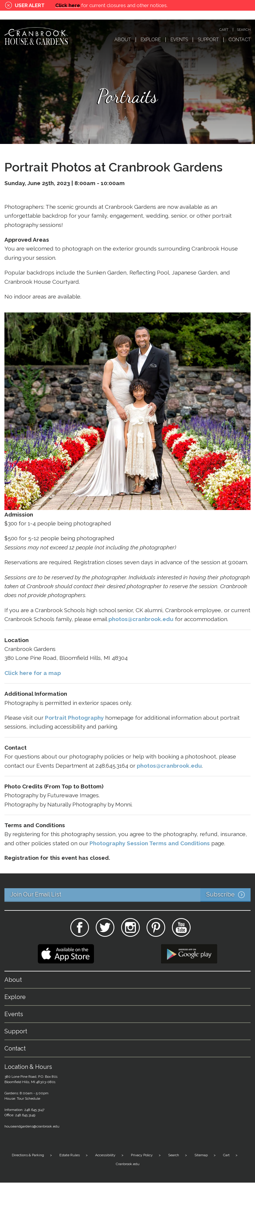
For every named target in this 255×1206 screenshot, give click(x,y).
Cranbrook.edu (127, 1164)
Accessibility (105, 1155)
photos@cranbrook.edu (169, 765)
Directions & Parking (28, 1155)
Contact (239, 39)
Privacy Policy (142, 1155)
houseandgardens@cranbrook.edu (31, 1126)
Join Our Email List (130, 895)
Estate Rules (69, 1155)
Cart (223, 29)
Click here (67, 5)
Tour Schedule (28, 1098)
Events (179, 39)
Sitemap (201, 1155)
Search (244, 29)
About (122, 39)
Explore (151, 39)
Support (208, 39)
